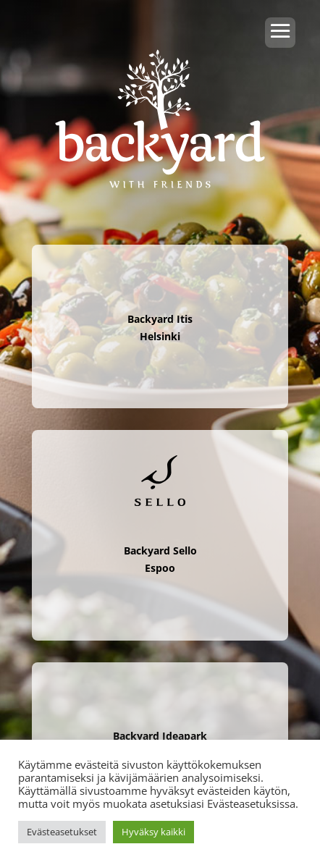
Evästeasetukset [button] (62, 831)
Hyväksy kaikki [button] (153, 831)
